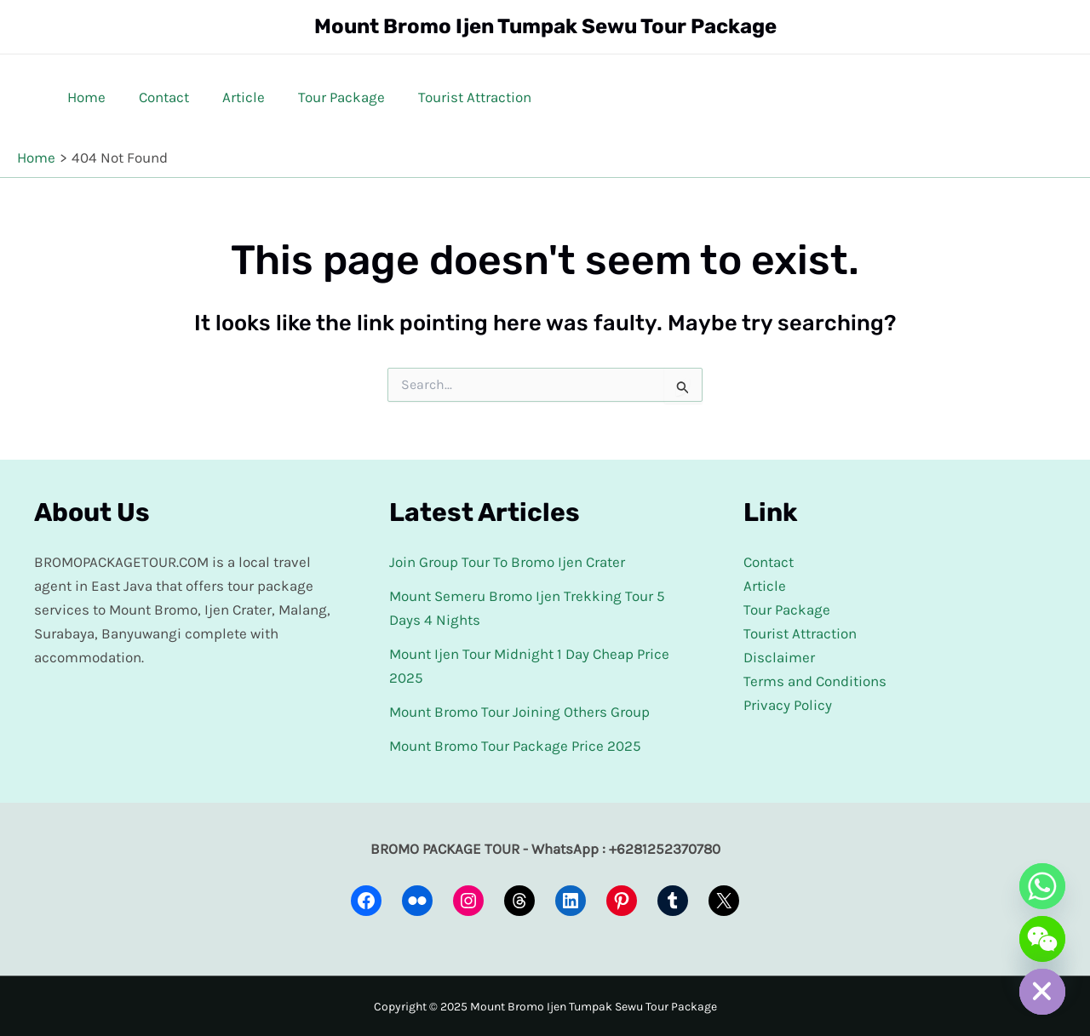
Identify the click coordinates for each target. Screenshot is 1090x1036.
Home (85, 97)
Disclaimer (779, 657)
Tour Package (327, 97)
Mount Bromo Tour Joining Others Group (519, 711)
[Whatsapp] (1042, 886)
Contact (158, 97)
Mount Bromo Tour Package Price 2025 (515, 745)
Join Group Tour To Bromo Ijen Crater (507, 561)
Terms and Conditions (814, 681)
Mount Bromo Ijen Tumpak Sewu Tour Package (545, 26)
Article (233, 97)
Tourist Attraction (456, 97)
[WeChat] (1042, 939)
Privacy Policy (787, 704)
